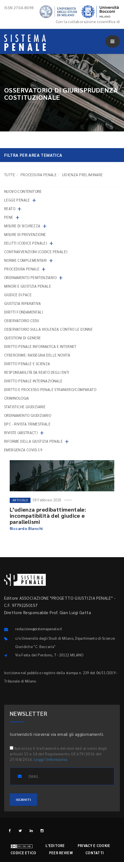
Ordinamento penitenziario (30, 277)
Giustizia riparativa (22, 303)
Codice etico (23, 852)
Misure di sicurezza (22, 225)
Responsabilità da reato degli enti (36, 372)
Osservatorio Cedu (21, 320)
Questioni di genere (22, 337)
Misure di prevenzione (25, 234)
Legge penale (17, 200)
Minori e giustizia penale (27, 286)
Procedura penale (39, 174)
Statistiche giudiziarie (24, 406)
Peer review (61, 852)
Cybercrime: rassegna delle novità (37, 355)
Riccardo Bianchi (26, 528)
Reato (9, 208)
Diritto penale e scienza (27, 363)
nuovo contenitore (23, 191)
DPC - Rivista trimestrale (27, 424)
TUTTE (9, 174)
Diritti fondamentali (23, 312)
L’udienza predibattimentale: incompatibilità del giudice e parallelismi (48, 515)
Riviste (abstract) (21, 432)
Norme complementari (25, 260)
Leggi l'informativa (50, 759)
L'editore (55, 845)
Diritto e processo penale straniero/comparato (50, 389)
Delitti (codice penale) (25, 243)
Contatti (94, 852)
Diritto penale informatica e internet (40, 346)
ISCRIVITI (23, 799)
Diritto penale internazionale (33, 380)
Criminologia (16, 398)
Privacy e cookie (94, 845)
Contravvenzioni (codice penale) (35, 251)
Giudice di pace (18, 294)
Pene (8, 217)
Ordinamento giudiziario (27, 415)
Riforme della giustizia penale (33, 441)
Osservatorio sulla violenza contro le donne (48, 329)
